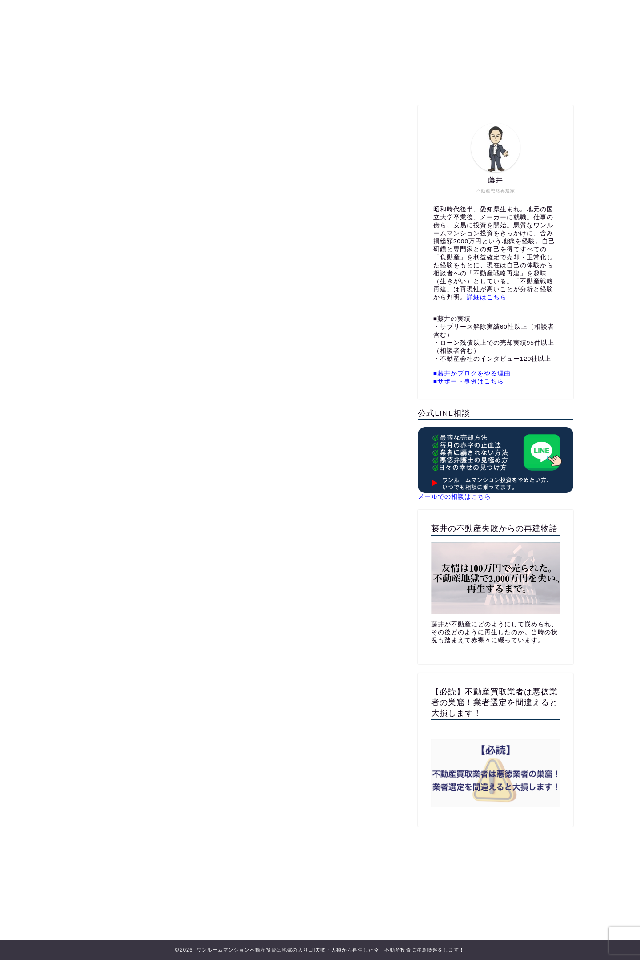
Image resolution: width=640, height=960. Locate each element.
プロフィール (265, 82)
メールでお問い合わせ (404, 82)
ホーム (213, 82)
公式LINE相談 (328, 82)
